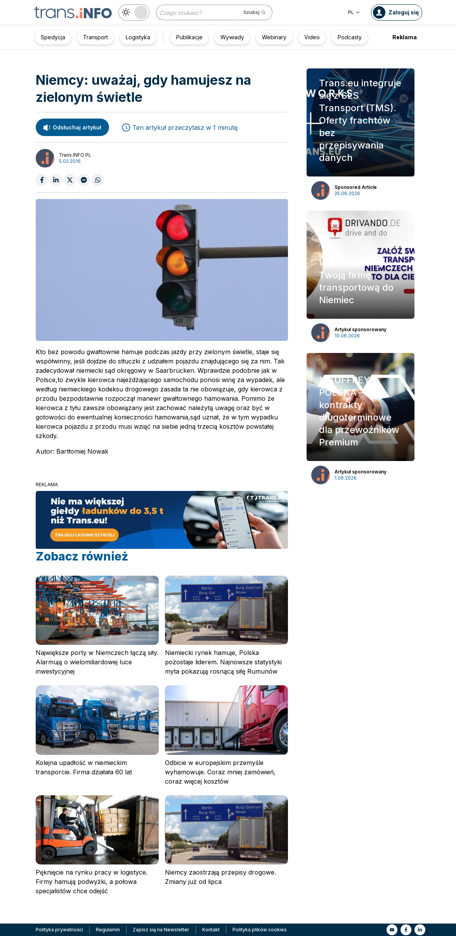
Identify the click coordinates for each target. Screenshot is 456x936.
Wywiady (232, 37)
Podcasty (350, 37)
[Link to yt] (392, 929)
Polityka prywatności (59, 930)
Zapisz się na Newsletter (161, 930)
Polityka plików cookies (259, 930)
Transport (95, 37)
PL (354, 12)
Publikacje (189, 37)
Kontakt (211, 930)
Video (312, 37)
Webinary (274, 37)
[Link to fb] (406, 929)
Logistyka (138, 37)
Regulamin (108, 930)
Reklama (404, 37)
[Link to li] (419, 929)
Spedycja (53, 37)
